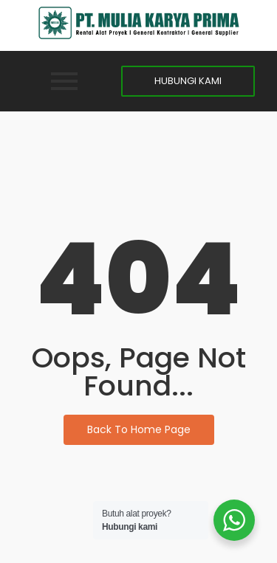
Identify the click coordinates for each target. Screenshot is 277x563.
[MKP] (138, 23)
